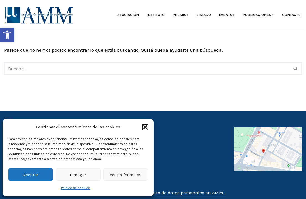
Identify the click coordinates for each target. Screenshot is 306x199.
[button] (7, 35)
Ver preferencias (125, 174)
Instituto (156, 15)
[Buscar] (146, 68)
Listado (204, 15)
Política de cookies (75, 188)
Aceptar (30, 174)
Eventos (227, 15)
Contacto (291, 15)
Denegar (78, 174)
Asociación (128, 15)
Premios (180, 15)
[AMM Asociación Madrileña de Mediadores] (40, 15)
